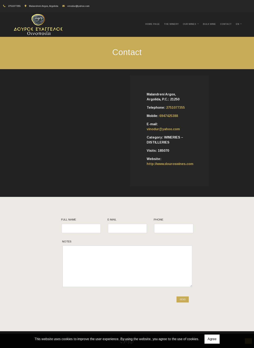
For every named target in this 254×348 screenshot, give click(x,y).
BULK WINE (209, 24)
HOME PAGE (152, 24)
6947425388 (168, 116)
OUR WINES (190, 24)
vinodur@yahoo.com (78, 6)
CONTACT (226, 24)
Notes (66, 241)
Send (183, 299)
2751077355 (175, 107)
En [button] (238, 24)
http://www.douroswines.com (170, 164)
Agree (212, 339)
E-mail (112, 219)
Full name (68, 219)
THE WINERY (171, 24)
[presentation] (93, 301)
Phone (158, 219)
